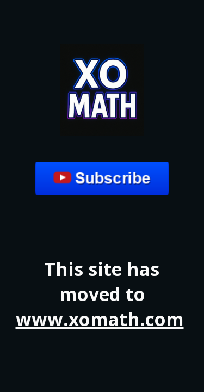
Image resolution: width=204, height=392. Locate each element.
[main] (102, 294)
